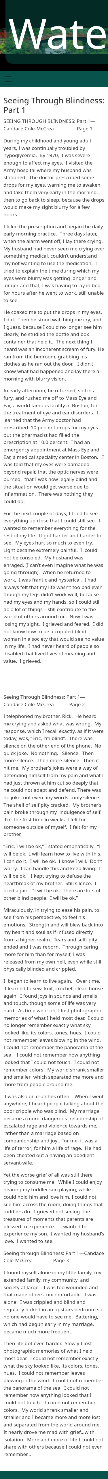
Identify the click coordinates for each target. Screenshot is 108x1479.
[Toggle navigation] (8, 79)
